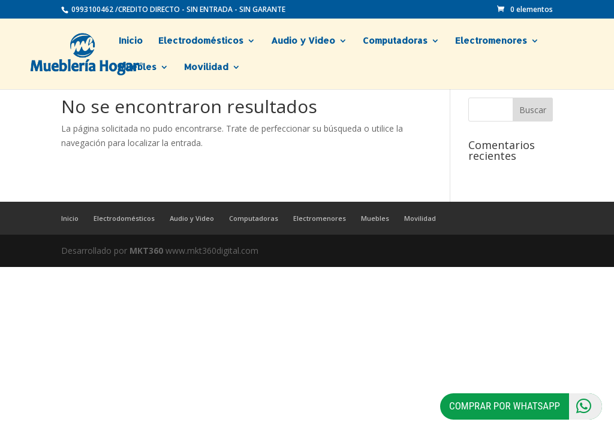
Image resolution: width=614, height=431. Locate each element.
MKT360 (146, 250)
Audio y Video (303, 41)
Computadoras (395, 41)
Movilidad (206, 67)
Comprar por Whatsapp (525, 406)
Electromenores (491, 41)
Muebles (137, 67)
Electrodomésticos (200, 41)
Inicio (131, 41)
